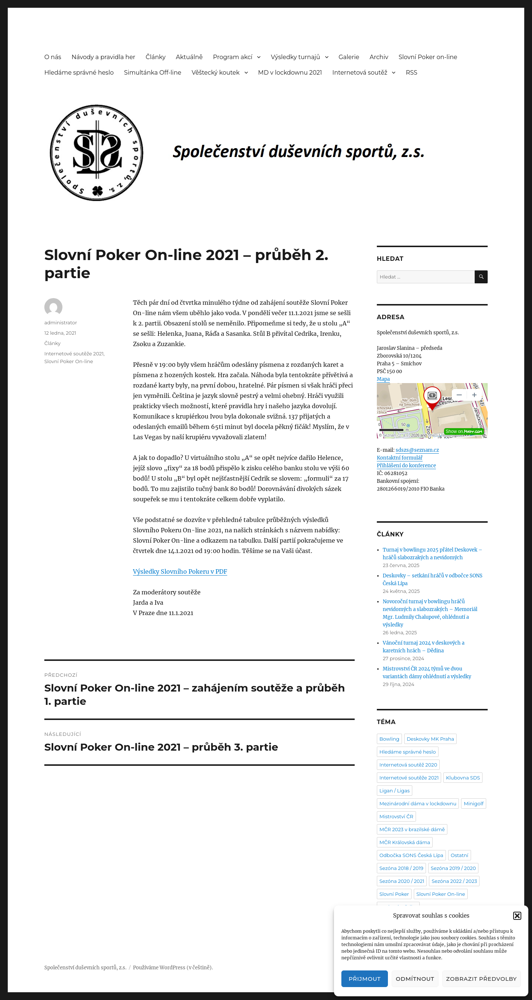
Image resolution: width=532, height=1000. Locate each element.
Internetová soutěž (360, 72)
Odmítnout (415, 978)
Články (156, 57)
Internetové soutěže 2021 (73, 353)
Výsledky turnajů (295, 57)
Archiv (379, 57)
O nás (52, 57)
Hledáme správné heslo (79, 72)
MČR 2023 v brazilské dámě (412, 829)
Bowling (389, 739)
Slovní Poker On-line (68, 361)
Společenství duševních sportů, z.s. (85, 968)
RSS (411, 72)
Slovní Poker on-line (428, 57)
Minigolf (473, 803)
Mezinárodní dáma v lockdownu (417, 803)
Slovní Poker (394, 894)
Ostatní (459, 855)
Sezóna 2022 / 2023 (454, 881)
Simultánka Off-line (152, 72)
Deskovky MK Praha (430, 739)
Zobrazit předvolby (481, 978)
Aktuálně (189, 57)
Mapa (383, 379)
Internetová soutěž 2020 (408, 765)
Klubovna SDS (463, 778)
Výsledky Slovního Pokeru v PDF (180, 571)
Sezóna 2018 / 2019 (401, 868)
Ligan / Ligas (394, 790)
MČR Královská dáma (404, 842)
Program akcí (233, 57)
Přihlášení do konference (406, 466)
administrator (60, 322)
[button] (517, 915)
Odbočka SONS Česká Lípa (411, 855)
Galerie (349, 57)
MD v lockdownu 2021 (290, 72)
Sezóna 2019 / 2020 (453, 868)
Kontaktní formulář (400, 458)
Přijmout (365, 978)
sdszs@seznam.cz (417, 450)
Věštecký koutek (216, 72)
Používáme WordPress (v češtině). (173, 968)
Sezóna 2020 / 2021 (401, 881)
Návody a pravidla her (104, 57)
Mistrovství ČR (396, 816)
